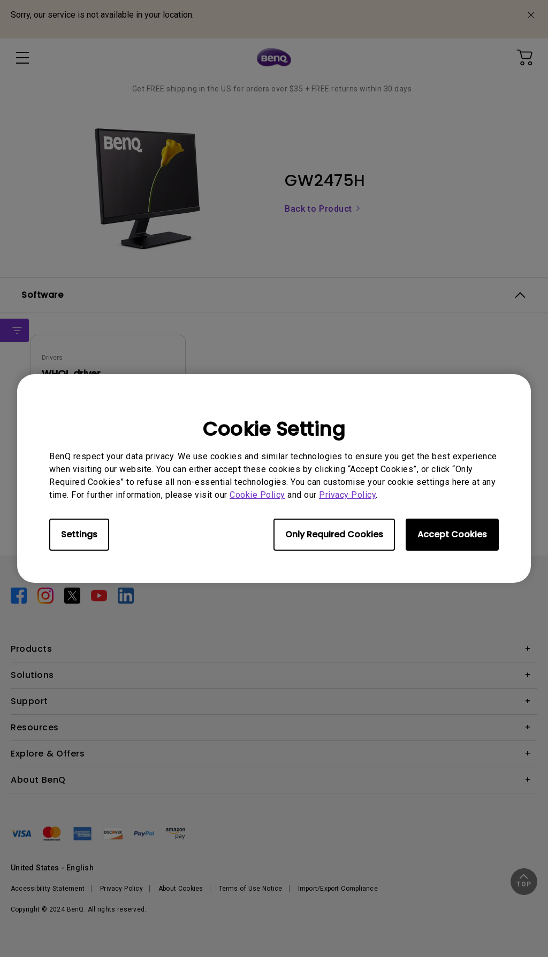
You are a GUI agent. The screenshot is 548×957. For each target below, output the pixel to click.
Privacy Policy (347, 495)
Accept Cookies (452, 534)
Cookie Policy (257, 495)
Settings (79, 534)
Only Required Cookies (334, 534)
